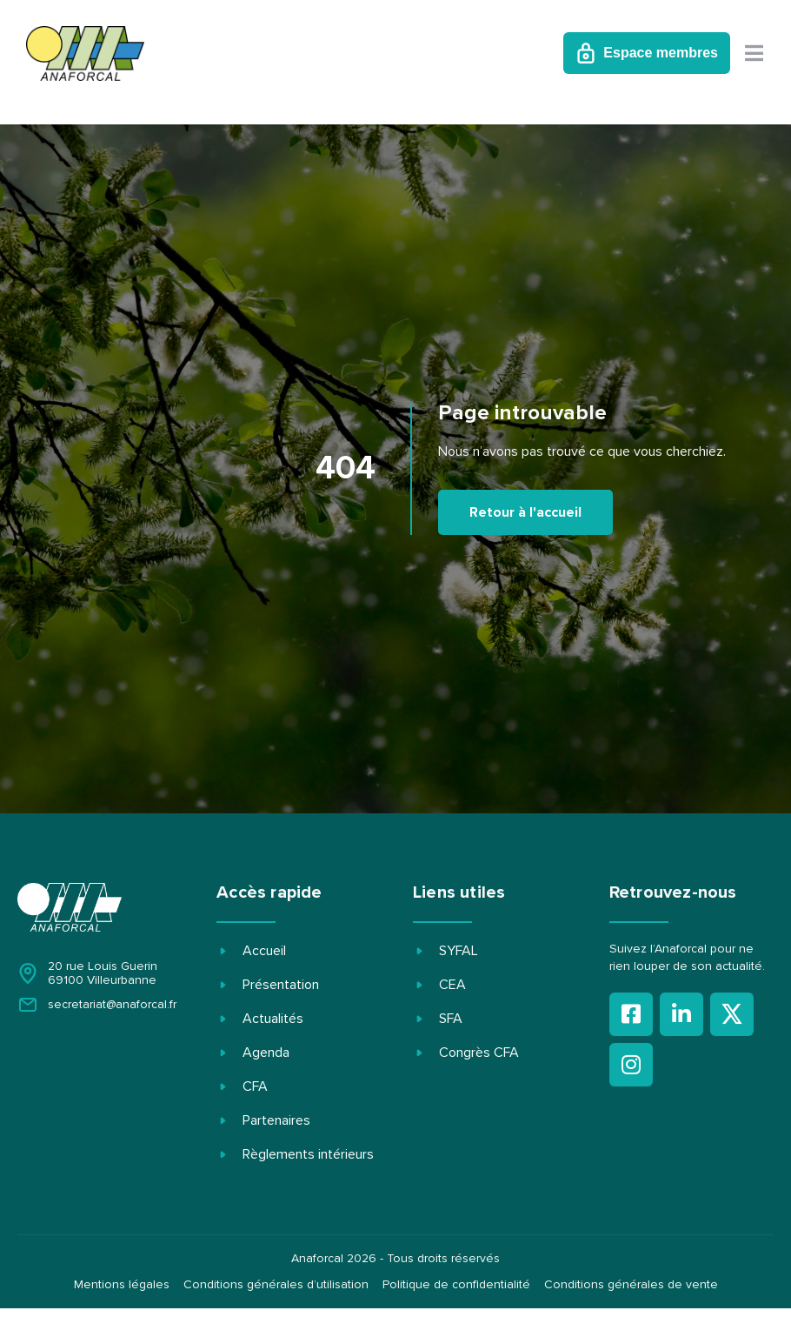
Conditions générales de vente (631, 1285)
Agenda (266, 1053)
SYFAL (458, 951)
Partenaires (276, 1120)
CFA (255, 1086)
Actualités (273, 1019)
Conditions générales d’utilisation (276, 1285)
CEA (452, 985)
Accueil (264, 951)
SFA (450, 1019)
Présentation (281, 985)
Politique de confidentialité (456, 1285)
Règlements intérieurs (308, 1154)
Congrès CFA (479, 1053)
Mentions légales (122, 1285)
